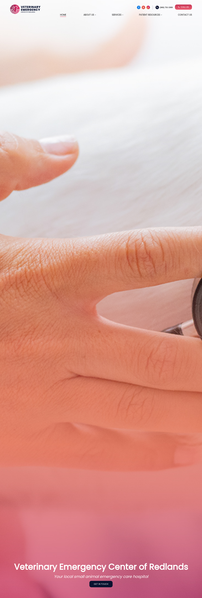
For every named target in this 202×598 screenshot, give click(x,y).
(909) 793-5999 (166, 7)
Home (63, 14)
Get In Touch (101, 584)
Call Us (183, 7)
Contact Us (185, 14)
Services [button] (116, 14)
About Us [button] (88, 14)
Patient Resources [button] (149, 14)
